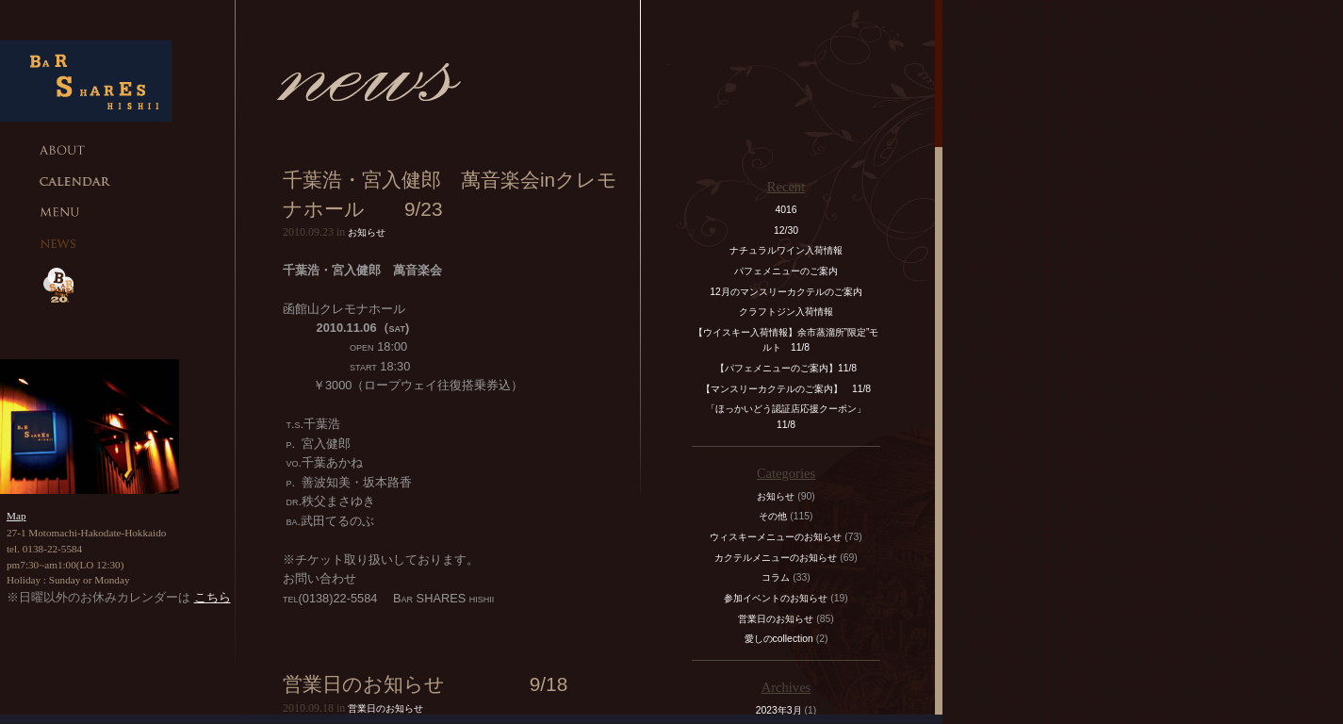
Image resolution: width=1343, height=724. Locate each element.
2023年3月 (779, 710)
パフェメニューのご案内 (786, 271)
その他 (773, 516)
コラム (776, 577)
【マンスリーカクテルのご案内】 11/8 (786, 389)
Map (16, 515)
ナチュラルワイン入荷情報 (786, 250)
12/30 (786, 230)
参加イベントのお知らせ (775, 598)
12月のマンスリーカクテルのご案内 (786, 292)
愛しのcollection (779, 639)
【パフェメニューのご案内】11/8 (786, 368)
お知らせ (366, 232)
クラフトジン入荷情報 (791, 311)
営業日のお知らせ (385, 708)
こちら (212, 597)
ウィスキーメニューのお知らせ (776, 537)
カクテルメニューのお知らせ (775, 557)
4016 (785, 210)
